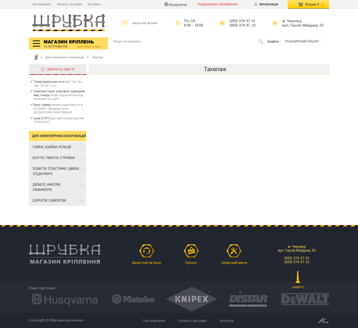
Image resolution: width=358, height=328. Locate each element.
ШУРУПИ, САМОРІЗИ (49, 200)
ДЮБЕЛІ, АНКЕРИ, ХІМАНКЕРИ (47, 187)
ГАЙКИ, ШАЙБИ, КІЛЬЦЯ (52, 147)
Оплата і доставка (69, 4)
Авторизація (268, 4)
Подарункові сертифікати (217, 4)
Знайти (273, 41)
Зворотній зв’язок (144, 23)
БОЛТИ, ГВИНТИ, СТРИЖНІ (54, 158)
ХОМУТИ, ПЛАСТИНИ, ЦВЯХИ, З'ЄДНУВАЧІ (56, 171)
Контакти (94, 4)
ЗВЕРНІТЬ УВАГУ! (61, 69)
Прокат (191, 263)
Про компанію (41, 4)
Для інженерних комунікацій (65, 57)
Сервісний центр (234, 263)
